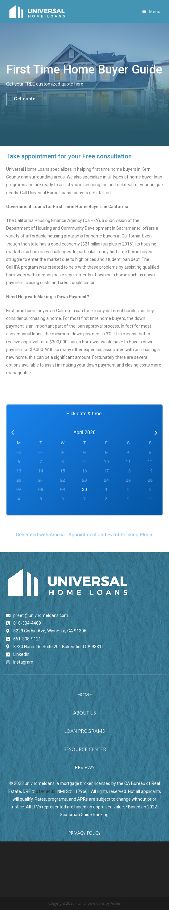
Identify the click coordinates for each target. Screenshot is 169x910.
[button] (24, 99)
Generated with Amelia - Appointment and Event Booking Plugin (85, 535)
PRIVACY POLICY (84, 833)
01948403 (46, 791)
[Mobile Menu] (151, 11)
